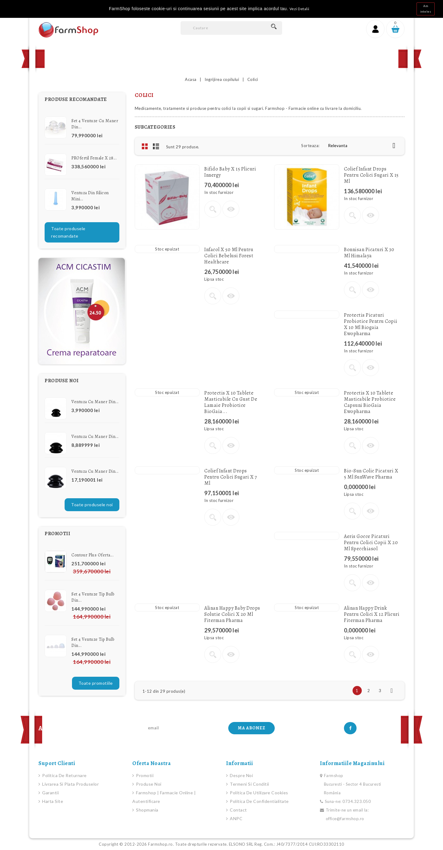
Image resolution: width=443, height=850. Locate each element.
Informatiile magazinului (352, 763)
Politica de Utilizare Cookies (258, 792)
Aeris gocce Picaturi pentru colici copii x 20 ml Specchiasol (371, 542)
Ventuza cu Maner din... (95, 402)
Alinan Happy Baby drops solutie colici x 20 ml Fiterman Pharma (232, 614)
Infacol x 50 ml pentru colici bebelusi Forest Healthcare (228, 255)
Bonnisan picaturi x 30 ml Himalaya (369, 252)
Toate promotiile (95, 683)
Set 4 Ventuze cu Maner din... (94, 124)
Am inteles (425, 8)
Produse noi (148, 784)
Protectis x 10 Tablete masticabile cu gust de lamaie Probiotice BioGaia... (230, 402)
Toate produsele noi (92, 504)
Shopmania (146, 809)
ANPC (236, 818)
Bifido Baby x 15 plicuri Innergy (230, 172)
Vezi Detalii (299, 8)
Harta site (52, 801)
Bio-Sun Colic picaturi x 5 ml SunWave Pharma (371, 473)
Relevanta (364, 145)
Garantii (50, 792)
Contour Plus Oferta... (92, 555)
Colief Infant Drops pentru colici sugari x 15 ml (371, 175)
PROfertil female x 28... (94, 158)
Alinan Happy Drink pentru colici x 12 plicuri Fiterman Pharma (371, 614)
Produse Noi (132, 59)
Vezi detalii (212, 209)
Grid (145, 146)
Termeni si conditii (249, 784)
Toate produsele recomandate (68, 232)
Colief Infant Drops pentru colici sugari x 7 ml (230, 477)
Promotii (173, 59)
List (156, 146)
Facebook (350, 728)
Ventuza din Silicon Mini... (90, 196)
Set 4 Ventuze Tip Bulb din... (92, 597)
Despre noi (241, 775)
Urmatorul (391, 690)
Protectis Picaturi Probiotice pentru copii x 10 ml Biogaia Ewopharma (370, 324)
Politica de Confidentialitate (259, 801)
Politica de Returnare (64, 775)
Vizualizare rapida (230, 209)
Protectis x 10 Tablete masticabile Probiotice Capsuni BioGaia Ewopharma (370, 402)
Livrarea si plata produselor (70, 784)
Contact (208, 59)
